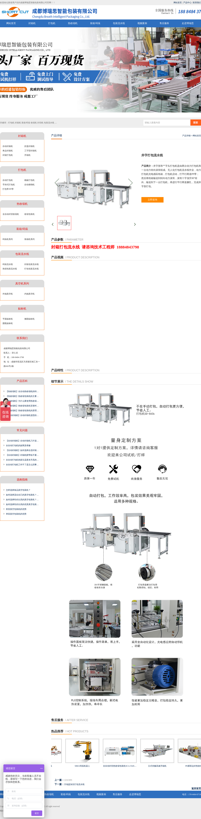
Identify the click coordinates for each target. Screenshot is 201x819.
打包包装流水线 (31, 269)
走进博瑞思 (188, 23)
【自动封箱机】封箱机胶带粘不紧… (22, 455)
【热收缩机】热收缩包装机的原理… (22, 410)
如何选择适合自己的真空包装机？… (22, 495)
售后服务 (164, 23)
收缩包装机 (29, 214)
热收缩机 (73, 23)
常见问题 (22, 430)
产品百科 (22, 380)
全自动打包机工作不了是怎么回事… (22, 464)
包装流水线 (119, 23)
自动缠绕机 (29, 184)
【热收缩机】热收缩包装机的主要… (22, 396)
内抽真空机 (29, 294)
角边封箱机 (8, 150)
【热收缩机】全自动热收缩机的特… (22, 391)
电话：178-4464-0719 (191, 794)
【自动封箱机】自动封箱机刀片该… (22, 441)
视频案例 (142, 23)
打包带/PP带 (8, 189)
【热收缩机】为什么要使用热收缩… (22, 401)
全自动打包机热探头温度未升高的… (22, 460)
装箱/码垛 (95, 23)
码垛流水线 (8, 264)
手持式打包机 (9, 184)
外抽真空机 (8, 294)
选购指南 (22, 479)
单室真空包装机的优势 (16, 514)
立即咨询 (152, 199)
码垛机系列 (8, 239)
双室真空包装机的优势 (16, 509)
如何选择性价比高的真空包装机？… (22, 499)
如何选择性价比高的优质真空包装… (22, 504)
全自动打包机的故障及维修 (18, 445)
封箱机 (32, 23)
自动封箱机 (8, 146)
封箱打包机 (8, 155)
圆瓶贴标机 (8, 323)
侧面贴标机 (29, 319)
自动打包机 (8, 180)
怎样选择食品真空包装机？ (18, 490)
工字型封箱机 (30, 150)
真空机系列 (22, 283)
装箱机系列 (29, 239)
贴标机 (22, 308)
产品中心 (187, 2)
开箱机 (27, 155)
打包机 (51, 23)
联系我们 (197, 2)
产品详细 (186, 135)
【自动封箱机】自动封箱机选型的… (22, 415)
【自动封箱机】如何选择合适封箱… (22, 450)
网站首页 (178, 2)
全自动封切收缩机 (11, 214)
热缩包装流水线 (10, 269)
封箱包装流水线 (31, 264)
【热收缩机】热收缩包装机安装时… (22, 406)
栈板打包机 (29, 180)
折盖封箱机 (29, 146)
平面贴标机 (8, 319)
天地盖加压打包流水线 (74, 784)
